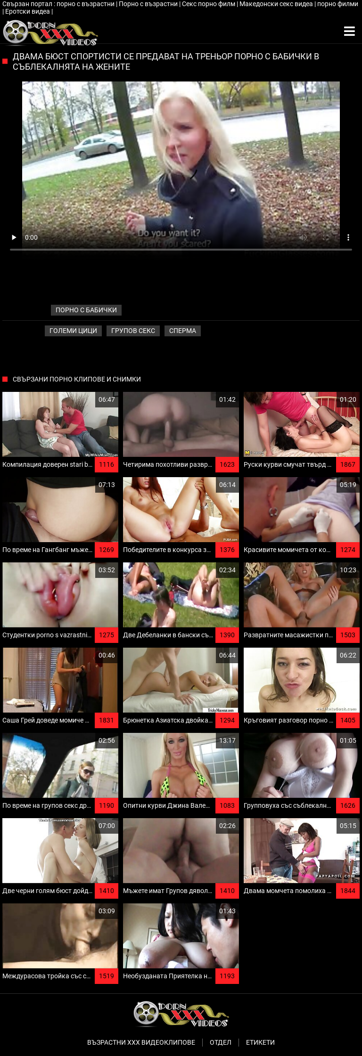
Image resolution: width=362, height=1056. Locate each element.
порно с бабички (86, 310)
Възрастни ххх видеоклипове (141, 1042)
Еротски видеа (28, 11)
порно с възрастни (86, 4)
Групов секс (133, 330)
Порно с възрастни (149, 4)
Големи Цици (73, 330)
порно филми (337, 4)
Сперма (182, 330)
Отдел (220, 1042)
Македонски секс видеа (276, 4)
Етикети (260, 1042)
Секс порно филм (209, 4)
